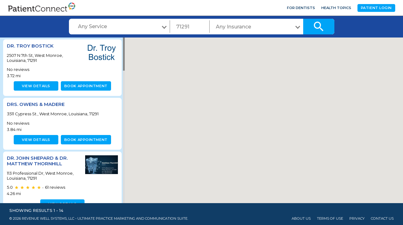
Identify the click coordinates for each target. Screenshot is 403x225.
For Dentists (301, 8)
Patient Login (376, 8)
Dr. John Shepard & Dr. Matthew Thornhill (37, 161)
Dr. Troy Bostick (30, 46)
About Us (301, 219)
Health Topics (336, 8)
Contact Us (382, 219)
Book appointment (84, 86)
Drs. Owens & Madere (36, 104)
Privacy (357, 219)
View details (35, 86)
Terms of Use (330, 219)
